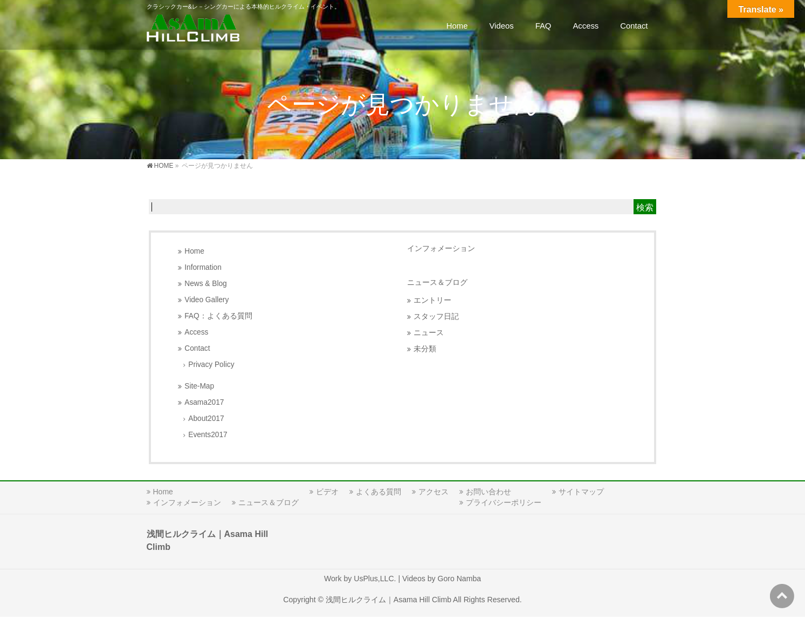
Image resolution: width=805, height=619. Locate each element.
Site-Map (199, 386)
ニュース (429, 333)
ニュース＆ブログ (437, 282)
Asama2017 (204, 402)
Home (194, 251)
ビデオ (327, 491)
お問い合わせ (488, 491)
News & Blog (205, 284)
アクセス (433, 491)
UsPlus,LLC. (375, 578)
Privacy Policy (211, 364)
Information (203, 267)
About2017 (206, 418)
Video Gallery (206, 300)
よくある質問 (378, 491)
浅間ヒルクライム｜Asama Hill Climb (388, 599)
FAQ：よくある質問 (218, 316)
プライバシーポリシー (503, 502)
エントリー (432, 300)
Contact (197, 348)
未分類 (425, 349)
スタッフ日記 (436, 316)
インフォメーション (441, 248)
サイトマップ (581, 491)
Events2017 (207, 435)
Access (196, 332)
